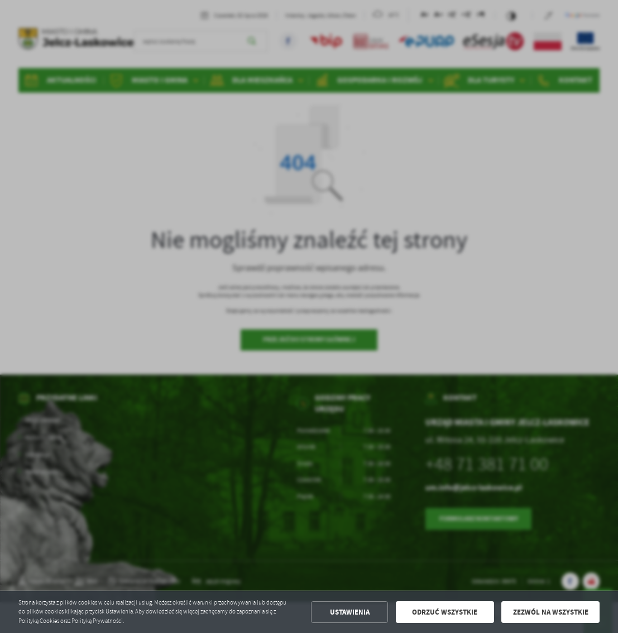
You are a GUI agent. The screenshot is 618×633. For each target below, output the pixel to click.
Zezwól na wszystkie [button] (550, 612)
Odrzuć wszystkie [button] (444, 612)
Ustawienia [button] (350, 612)
